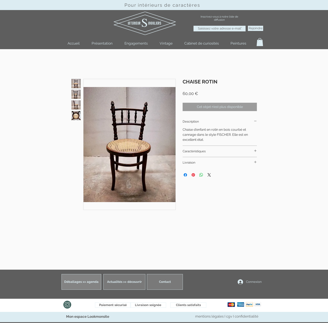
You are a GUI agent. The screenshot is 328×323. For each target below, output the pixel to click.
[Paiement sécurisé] (113, 305)
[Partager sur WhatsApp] (201, 174)
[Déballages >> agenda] (81, 282)
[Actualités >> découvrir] (124, 282)
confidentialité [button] (246, 316)
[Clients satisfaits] (188, 305)
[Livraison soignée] (148, 305)
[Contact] (165, 282)
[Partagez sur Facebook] (185, 174)
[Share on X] (209, 174)
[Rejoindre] (255, 28)
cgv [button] (229, 316)
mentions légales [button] (209, 316)
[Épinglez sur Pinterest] (193, 174)
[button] (259, 42)
